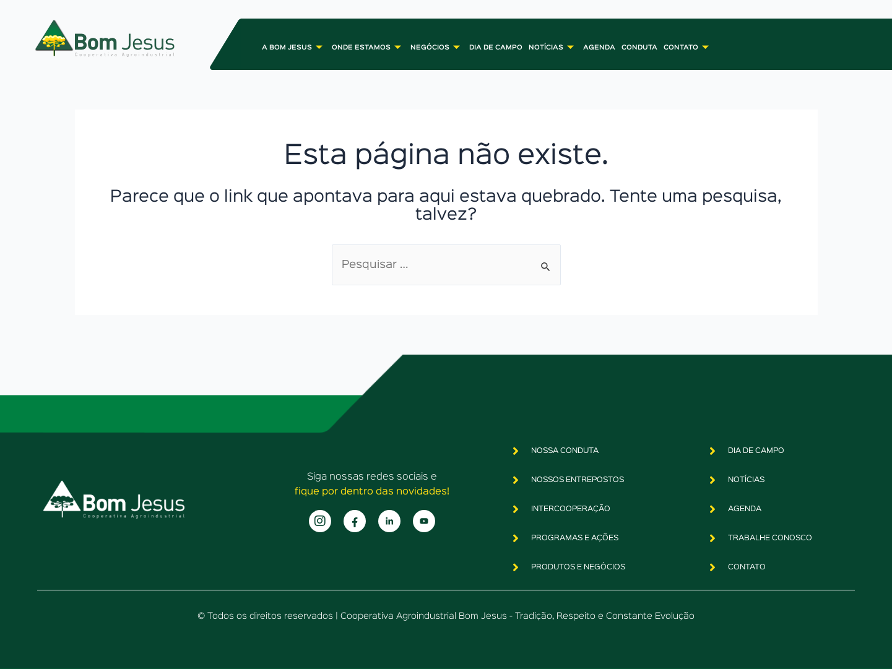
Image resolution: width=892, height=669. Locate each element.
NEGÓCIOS (436, 47)
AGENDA (599, 48)
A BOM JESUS (294, 47)
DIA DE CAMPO (495, 48)
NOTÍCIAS (553, 47)
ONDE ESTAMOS (368, 47)
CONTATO (688, 47)
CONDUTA (639, 48)
